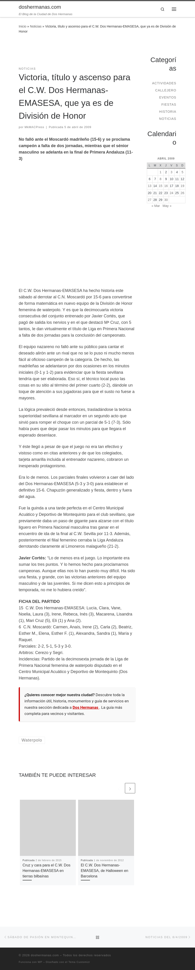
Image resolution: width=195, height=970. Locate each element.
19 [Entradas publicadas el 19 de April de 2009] (182, 186)
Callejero (165, 90)
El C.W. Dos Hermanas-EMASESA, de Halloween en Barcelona (104, 870)
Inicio (22, 26)
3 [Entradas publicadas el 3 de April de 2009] (171, 172)
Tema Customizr (79, 962)
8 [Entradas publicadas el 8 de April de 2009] (160, 179)
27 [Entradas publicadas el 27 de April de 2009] (149, 200)
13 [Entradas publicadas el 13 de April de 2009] (149, 186)
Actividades (164, 83)
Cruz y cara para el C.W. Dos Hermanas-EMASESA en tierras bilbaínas (47, 870)
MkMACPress (34, 127)
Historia (167, 111)
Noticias (36, 26)
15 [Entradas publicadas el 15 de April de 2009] (160, 186)
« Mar (156, 206)
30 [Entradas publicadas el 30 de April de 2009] (166, 200)
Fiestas (168, 104)
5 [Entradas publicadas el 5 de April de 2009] (182, 172)
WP (40, 962)
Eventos (167, 97)
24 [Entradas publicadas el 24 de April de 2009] (171, 193)
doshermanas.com (45, 955)
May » (167, 206)
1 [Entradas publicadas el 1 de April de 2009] (160, 172)
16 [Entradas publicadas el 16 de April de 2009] (166, 186)
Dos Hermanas (86, 707)
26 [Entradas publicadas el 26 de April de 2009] (182, 193)
